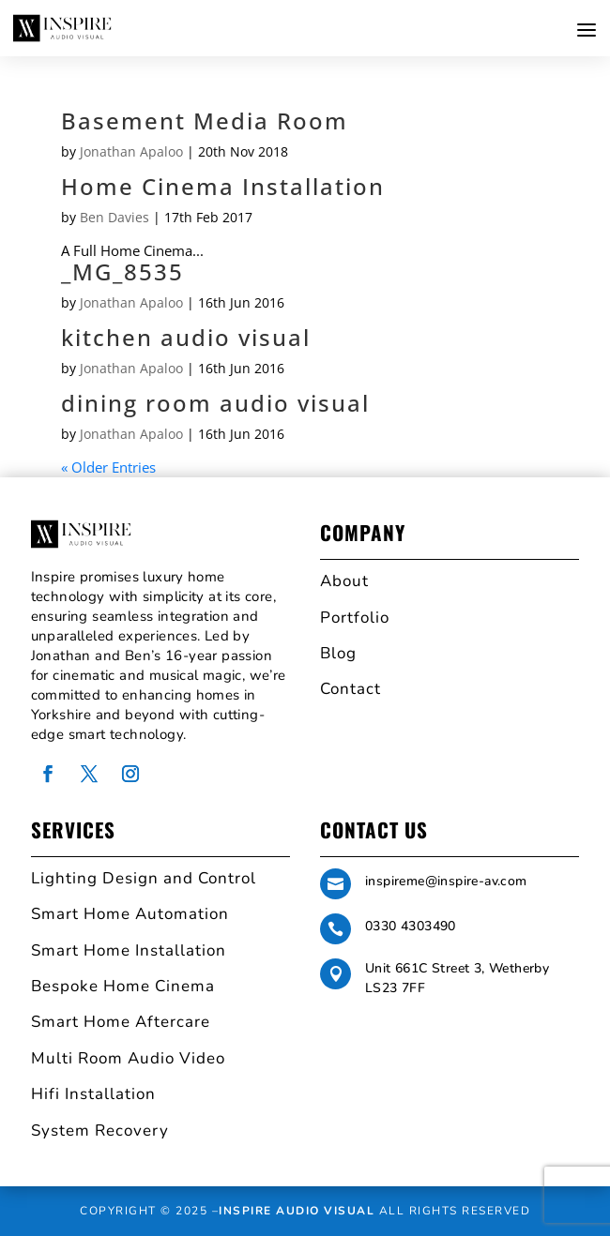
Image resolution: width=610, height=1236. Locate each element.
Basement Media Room (204, 120)
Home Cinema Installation (223, 186)
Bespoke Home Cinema (123, 986)
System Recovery (100, 1130)
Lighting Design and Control (143, 878)
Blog (338, 653)
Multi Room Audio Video (128, 1058)
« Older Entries (108, 467)
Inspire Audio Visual (296, 1210)
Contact (350, 689)
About (344, 581)
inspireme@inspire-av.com (446, 881)
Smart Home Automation (130, 914)
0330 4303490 (410, 926)
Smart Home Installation (128, 950)
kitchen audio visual (186, 337)
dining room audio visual (215, 402)
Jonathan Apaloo (131, 151)
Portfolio (354, 617)
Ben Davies (114, 217)
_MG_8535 (122, 271)
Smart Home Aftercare (120, 1022)
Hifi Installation (93, 1094)
